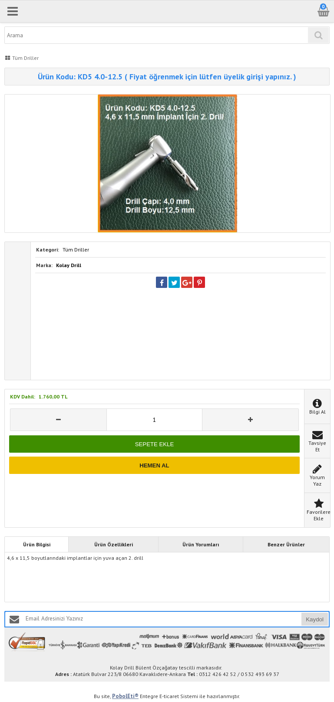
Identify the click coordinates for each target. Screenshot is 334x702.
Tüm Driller (76, 249)
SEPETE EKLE (154, 444)
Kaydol (315, 619)
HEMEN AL (154, 465)
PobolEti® (125, 696)
